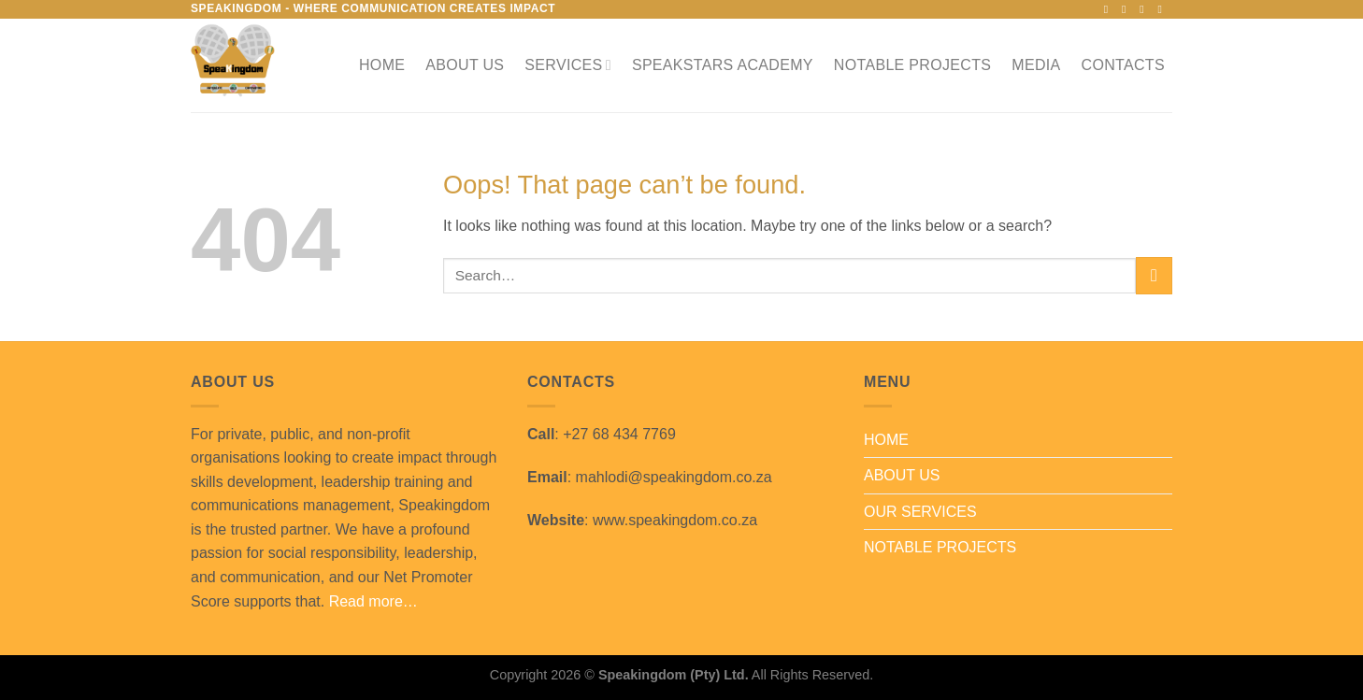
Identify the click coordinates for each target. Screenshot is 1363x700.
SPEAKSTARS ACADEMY (722, 65)
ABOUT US (464, 65)
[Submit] (1154, 275)
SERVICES (567, 65)
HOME (382, 65)
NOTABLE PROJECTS (912, 65)
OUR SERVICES (920, 512)
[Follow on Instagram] (1127, 9)
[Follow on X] (1145, 9)
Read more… (373, 601)
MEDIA (1035, 65)
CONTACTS (1123, 65)
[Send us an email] (1163, 9)
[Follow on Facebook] (1109, 9)
